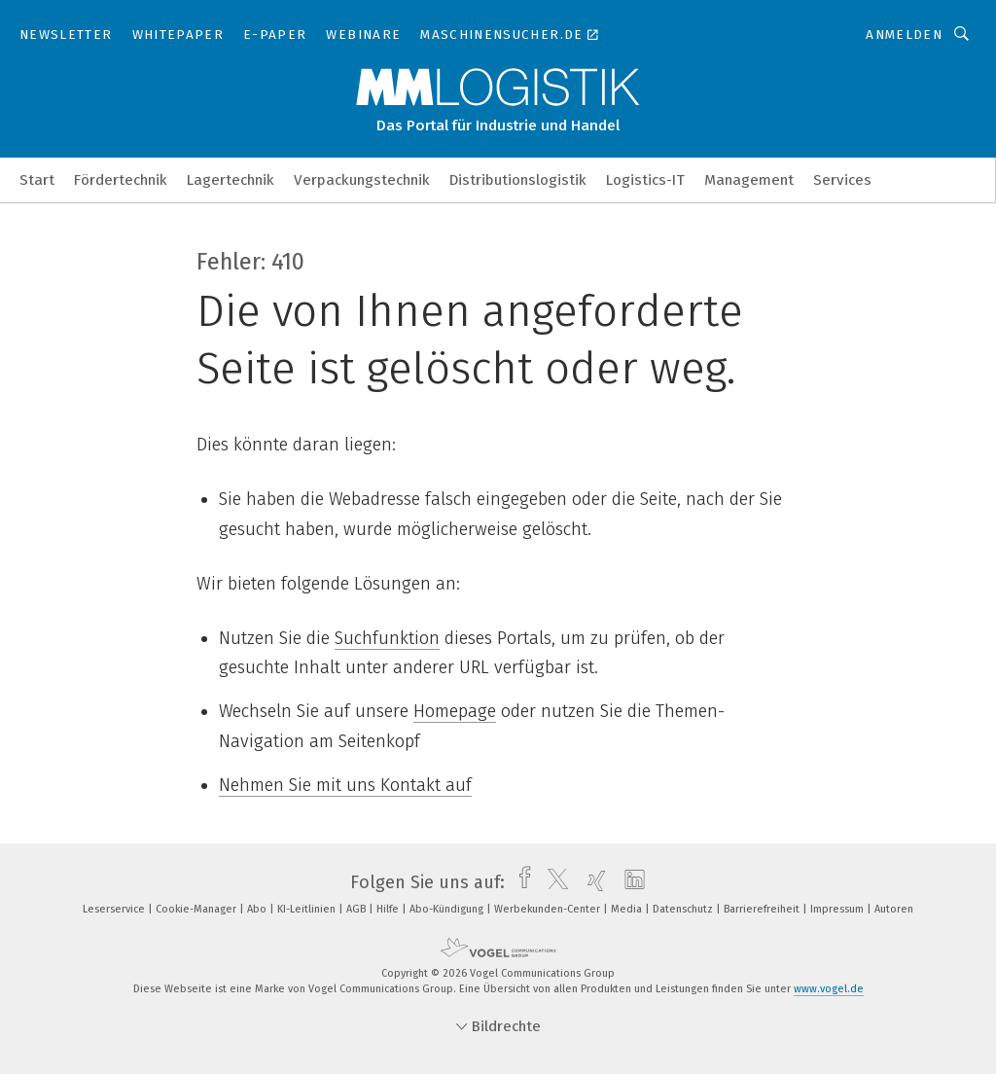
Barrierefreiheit (763, 909)
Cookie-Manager (197, 909)
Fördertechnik (120, 180)
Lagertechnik (230, 180)
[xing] (592, 882)
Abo (258, 909)
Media (628, 909)
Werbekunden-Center (548, 909)
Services (842, 180)
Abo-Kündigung (447, 909)
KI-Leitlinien (307, 909)
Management (749, 180)
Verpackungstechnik (362, 180)
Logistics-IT (645, 180)
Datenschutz (684, 909)
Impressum (838, 909)
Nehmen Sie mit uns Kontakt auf (345, 785)
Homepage (454, 711)
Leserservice (115, 909)
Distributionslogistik (518, 180)
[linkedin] (630, 882)
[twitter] (553, 882)
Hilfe (389, 909)
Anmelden (904, 34)
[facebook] (520, 882)
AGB (357, 909)
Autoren (893, 909)
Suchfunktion (387, 638)
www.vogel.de (829, 989)
